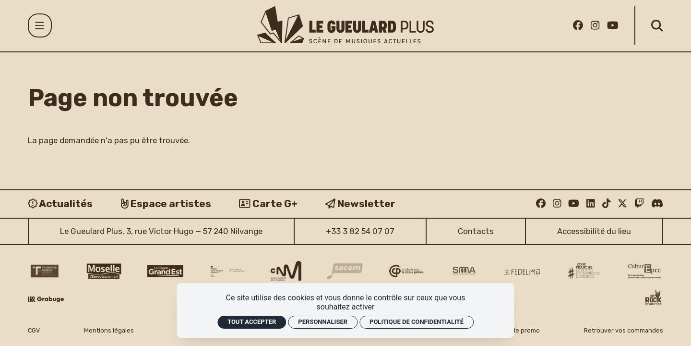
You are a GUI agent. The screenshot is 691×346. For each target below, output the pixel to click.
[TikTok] (606, 203)
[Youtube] (613, 25)
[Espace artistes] (166, 204)
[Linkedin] (590, 203)
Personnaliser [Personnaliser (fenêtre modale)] (322, 321)
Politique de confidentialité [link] (416, 321)
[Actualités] (60, 204)
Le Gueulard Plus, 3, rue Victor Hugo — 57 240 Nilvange (161, 231)
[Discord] (657, 203)
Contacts (476, 231)
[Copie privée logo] (406, 271)
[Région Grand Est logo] (165, 271)
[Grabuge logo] (46, 299)
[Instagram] (595, 25)
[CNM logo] (286, 271)
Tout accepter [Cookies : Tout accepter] (251, 321)
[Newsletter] (360, 204)
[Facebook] (578, 25)
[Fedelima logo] (522, 272)
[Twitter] (622, 203)
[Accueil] (345, 24)
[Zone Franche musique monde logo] (584, 271)
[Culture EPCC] (645, 271)
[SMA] (464, 271)
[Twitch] (639, 203)
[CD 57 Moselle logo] (104, 271)
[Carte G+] (268, 204)
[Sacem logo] (345, 271)
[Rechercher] (657, 26)
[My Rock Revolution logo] (653, 299)
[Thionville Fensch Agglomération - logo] (44, 271)
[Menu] (40, 25)
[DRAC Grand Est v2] (227, 271)
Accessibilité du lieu (594, 231)
